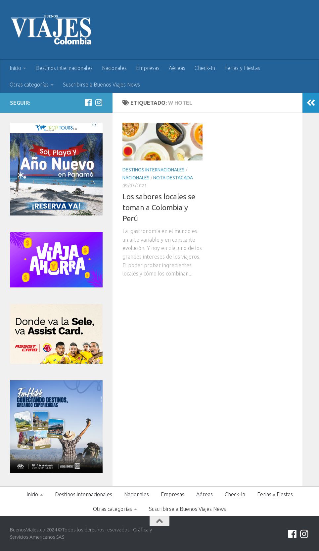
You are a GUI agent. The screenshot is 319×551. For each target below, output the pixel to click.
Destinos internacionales (64, 68)
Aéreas (177, 68)
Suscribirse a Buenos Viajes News (101, 85)
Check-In (205, 68)
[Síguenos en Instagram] (99, 102)
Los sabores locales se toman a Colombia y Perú (158, 207)
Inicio (15, 68)
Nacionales (114, 68)
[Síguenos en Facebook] (88, 102)
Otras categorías (29, 85)
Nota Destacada (173, 177)
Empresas (148, 68)
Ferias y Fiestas (242, 68)
